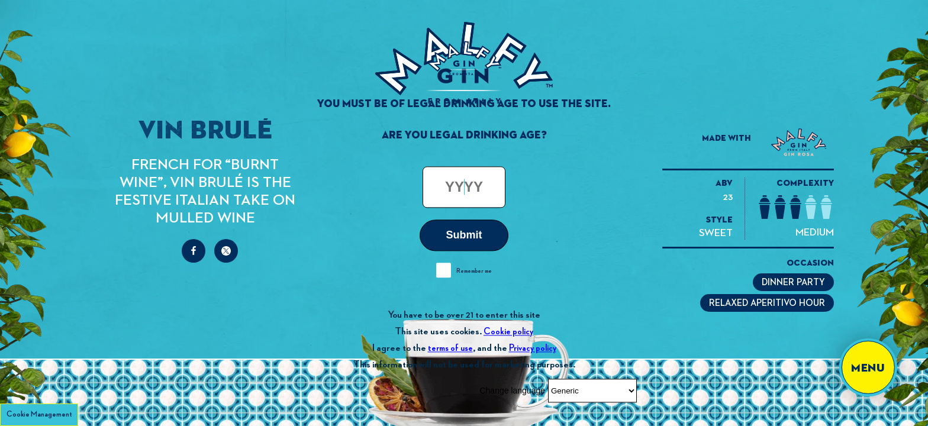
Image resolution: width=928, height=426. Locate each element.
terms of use (450, 348)
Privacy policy (532, 348)
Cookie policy (508, 332)
